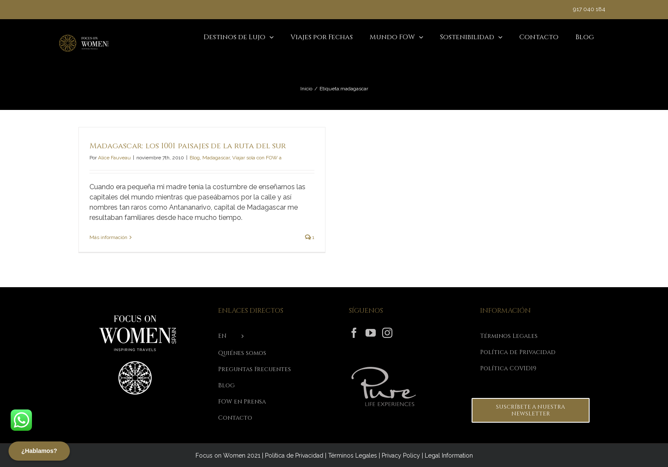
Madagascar (216, 158)
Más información (108, 237)
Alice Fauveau (114, 158)
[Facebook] (354, 333)
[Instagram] (387, 333)
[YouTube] (371, 333)
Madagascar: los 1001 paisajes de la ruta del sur (187, 146)
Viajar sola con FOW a (257, 158)
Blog (195, 158)
